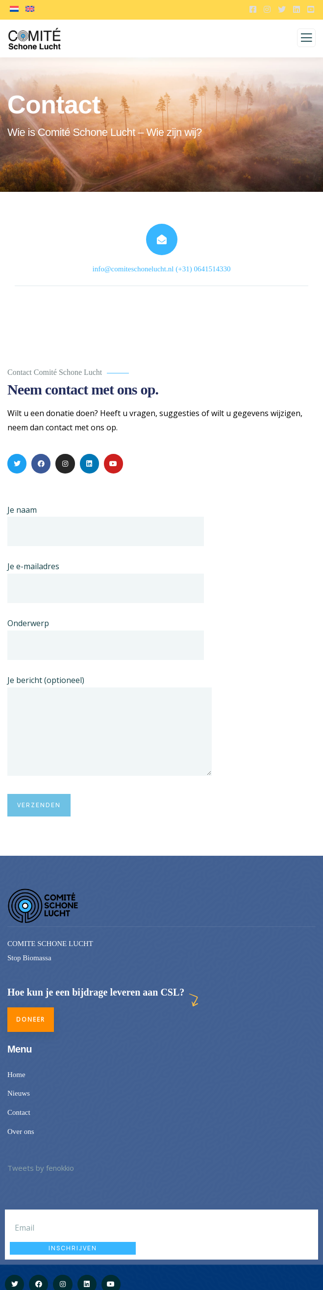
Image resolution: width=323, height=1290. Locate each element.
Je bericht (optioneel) (109, 728)
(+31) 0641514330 (202, 269)
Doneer (30, 1019)
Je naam (105, 525)
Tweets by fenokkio (40, 1168)
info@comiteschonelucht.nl (133, 269)
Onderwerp (105, 639)
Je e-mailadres (105, 582)
